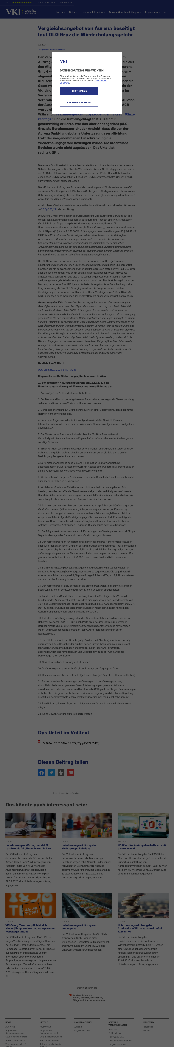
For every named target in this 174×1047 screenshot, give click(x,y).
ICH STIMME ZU (79, 91)
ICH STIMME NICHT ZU (79, 102)
